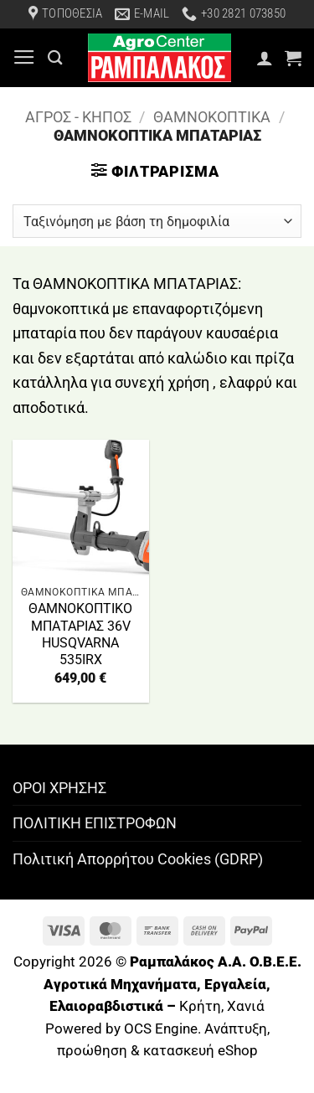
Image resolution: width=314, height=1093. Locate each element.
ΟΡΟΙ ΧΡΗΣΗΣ (59, 788)
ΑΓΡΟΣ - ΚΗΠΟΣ (78, 117)
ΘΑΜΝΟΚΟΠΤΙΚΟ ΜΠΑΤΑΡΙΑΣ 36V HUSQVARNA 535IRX (80, 634)
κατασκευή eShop (200, 1051)
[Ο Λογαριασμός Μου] (264, 57)
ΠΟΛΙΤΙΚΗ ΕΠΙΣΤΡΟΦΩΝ (95, 823)
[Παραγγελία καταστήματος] (157, 221)
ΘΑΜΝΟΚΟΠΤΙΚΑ (211, 117)
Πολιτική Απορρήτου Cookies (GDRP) (138, 859)
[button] (24, 57)
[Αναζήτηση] (55, 57)
